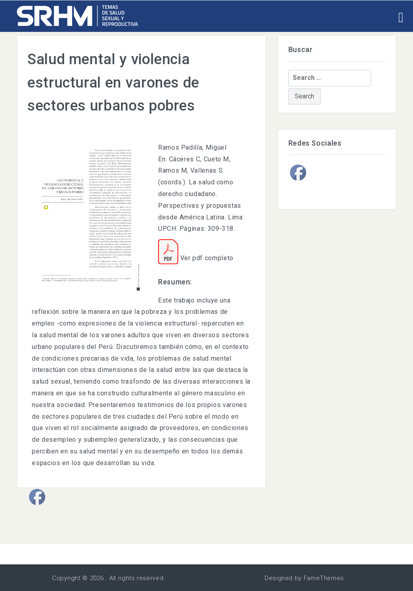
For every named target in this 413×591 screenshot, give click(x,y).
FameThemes (324, 578)
